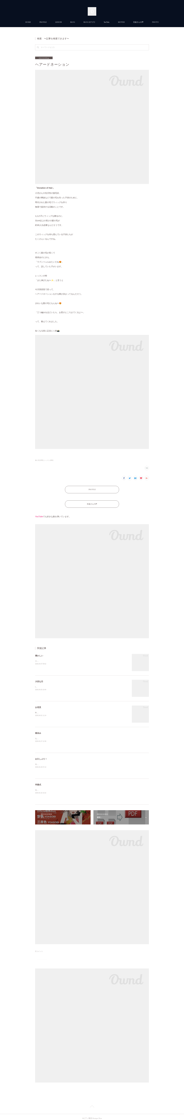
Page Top (92, 1104)
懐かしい (39, 653)
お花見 (38, 704)
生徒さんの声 (138, 22)
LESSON (58, 22)
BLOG (72, 22)
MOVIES (121, 22)
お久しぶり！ (41, 756)
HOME (28, 22)
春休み (38, 730)
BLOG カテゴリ (89, 22)
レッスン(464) (48, 460)
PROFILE (43, 22)
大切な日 (39, 678)
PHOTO (155, 22)
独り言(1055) (39, 460)
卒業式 (38, 782)
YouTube (106, 22)
